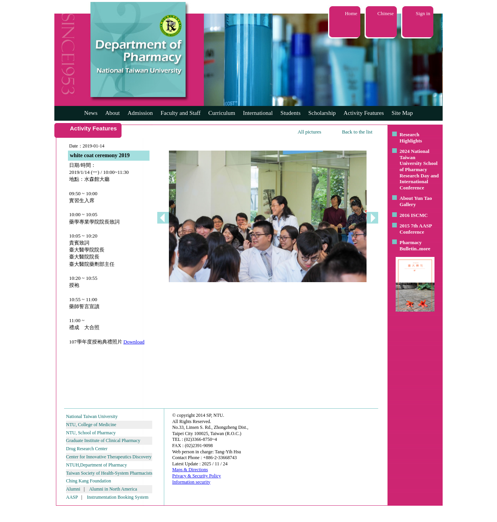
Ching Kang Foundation (88, 481)
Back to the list (357, 132)
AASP (72, 497)
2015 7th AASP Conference (416, 229)
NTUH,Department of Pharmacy (96, 465)
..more (423, 248)
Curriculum (222, 113)
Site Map (402, 113)
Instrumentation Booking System (118, 497)
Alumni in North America (113, 489)
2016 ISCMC (414, 215)
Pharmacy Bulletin (411, 245)
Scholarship (322, 113)
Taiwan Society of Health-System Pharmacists (109, 473)
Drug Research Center (87, 448)
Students (290, 113)
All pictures (309, 132)
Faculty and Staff (181, 113)
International (258, 113)
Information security (191, 482)
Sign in (423, 13)
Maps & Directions (190, 469)
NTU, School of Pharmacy (91, 432)
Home (351, 13)
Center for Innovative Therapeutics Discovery (108, 457)
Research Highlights (411, 138)
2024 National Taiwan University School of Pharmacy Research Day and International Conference (419, 169)
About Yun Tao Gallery (416, 201)
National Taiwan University (92, 416)
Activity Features (364, 113)
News (90, 113)
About (112, 113)
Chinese (385, 13)
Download (133, 342)
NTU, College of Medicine (91, 424)
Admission (140, 113)
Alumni (73, 489)
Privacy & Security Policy (196, 476)
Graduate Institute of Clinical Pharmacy (103, 440)
